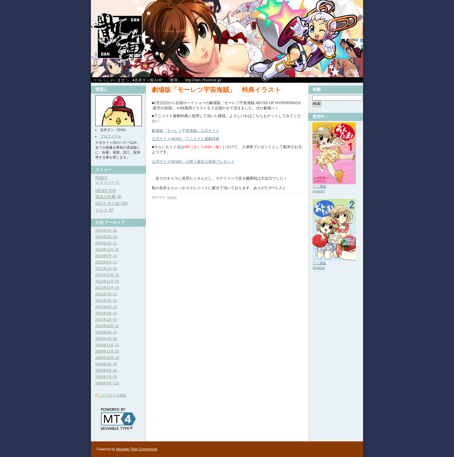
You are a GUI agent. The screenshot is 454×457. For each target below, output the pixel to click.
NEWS (172, 197)
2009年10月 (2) (107, 358)
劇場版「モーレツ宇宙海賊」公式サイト (185, 130)
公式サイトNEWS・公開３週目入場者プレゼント (193, 161)
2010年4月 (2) (106, 339)
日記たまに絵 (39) (111, 203)
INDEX (101, 177)
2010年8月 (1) (106, 332)
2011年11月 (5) (107, 281)
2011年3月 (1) (106, 313)
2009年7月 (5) (106, 377)
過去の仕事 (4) (108, 196)
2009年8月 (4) (106, 370)
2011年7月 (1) (106, 294)
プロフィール (110, 136)
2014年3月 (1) (106, 230)
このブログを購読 (113, 395)
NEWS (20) (105, 190)
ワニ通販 (319, 187)
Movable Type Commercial (136, 449)
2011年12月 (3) (107, 275)
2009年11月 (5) (107, 351)
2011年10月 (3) (107, 288)
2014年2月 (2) (106, 237)
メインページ (107, 182)
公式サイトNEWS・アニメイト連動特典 (185, 139)
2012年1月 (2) (106, 269)
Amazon (318, 191)
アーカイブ (115, 222)
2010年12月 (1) (107, 326)
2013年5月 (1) (106, 256)
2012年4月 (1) (106, 262)
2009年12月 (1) (107, 345)
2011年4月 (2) (106, 307)
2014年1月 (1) (106, 243)
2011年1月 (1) (106, 320)
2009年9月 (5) (106, 364)
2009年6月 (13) (107, 383)
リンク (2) (104, 210)
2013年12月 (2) (107, 250)
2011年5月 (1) (106, 300)
